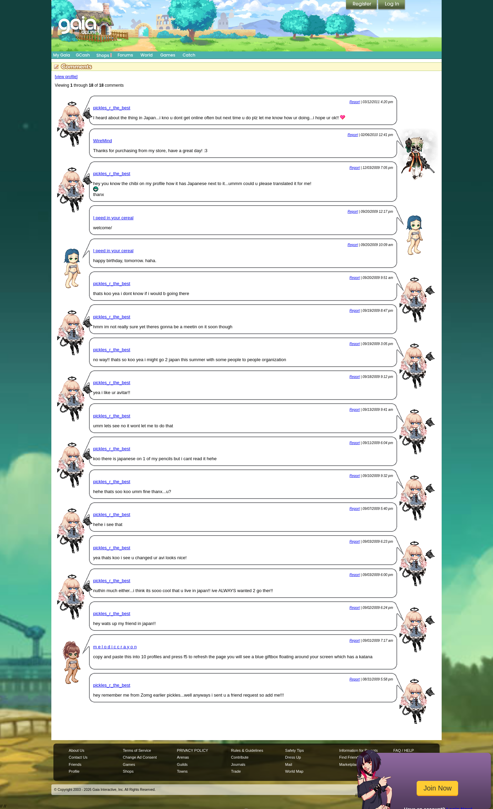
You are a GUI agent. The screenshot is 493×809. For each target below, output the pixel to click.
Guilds (182, 764)
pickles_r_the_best (111, 107)
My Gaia (61, 55)
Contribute (240, 757)
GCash (83, 55)
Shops (104, 55)
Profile (74, 771)
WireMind (102, 140)
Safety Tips (294, 750)
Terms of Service (137, 750)
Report (355, 102)
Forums (125, 55)
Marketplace (349, 764)
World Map (294, 771)
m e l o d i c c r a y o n (115, 646)
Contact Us (78, 757)
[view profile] (66, 76)
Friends (75, 764)
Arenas (183, 757)
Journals (238, 764)
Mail (288, 764)
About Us (76, 750)
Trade (236, 771)
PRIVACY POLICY (192, 750)
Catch (189, 55)
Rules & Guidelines (247, 750)
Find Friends (349, 757)
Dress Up (293, 757)
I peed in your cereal (113, 217)
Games (167, 55)
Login (391, 5)
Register (362, 5)
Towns (182, 771)
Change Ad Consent (140, 757)
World (146, 55)
